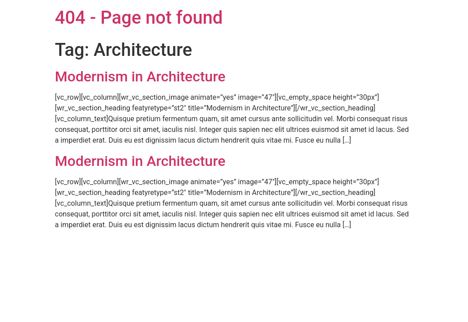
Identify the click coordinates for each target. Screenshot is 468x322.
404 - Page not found (139, 17)
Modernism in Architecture (140, 76)
